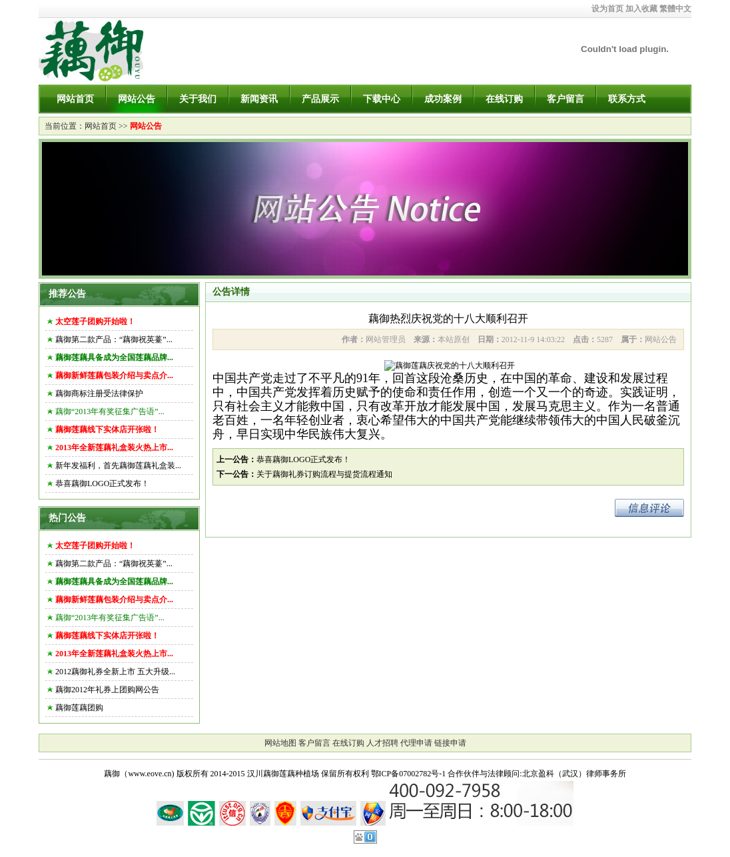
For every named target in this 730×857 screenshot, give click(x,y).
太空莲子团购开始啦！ (95, 321)
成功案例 (443, 99)
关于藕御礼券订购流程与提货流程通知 (324, 474)
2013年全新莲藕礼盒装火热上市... (114, 447)
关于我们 (197, 99)
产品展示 (320, 99)
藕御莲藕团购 (79, 707)
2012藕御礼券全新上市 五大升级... (115, 671)
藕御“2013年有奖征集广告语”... (110, 411)
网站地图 (280, 743)
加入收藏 (641, 8)
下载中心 (381, 99)
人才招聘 (382, 743)
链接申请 (450, 743)
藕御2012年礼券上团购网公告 (107, 689)
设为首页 (607, 8)
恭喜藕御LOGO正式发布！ (102, 483)
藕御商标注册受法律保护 (99, 393)
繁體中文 (675, 8)
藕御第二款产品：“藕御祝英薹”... (114, 339)
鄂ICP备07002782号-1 (408, 773)
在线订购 (504, 99)
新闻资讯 (259, 99)
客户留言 (565, 99)
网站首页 (75, 99)
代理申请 (416, 743)
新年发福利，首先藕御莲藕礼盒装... (118, 465)
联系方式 (626, 99)
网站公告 (136, 99)
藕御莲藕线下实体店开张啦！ (107, 429)
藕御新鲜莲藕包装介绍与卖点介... (114, 375)
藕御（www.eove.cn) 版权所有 (156, 773)
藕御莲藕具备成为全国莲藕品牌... (114, 357)
